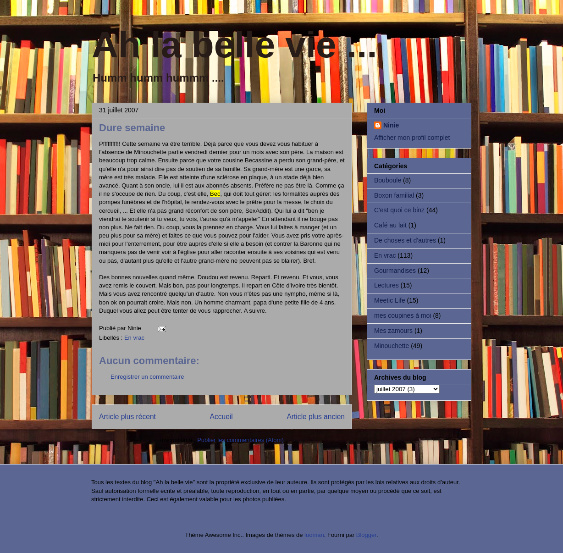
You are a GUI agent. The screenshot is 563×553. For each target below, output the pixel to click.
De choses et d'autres (405, 240)
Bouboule (387, 180)
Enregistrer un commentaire (147, 376)
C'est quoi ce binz (399, 210)
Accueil (221, 416)
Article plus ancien (316, 416)
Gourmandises (395, 270)
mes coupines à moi (402, 315)
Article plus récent (127, 416)
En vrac (134, 337)
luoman (314, 534)
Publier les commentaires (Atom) (240, 440)
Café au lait (390, 225)
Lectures (386, 285)
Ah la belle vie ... (234, 44)
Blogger (366, 534)
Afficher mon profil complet (412, 137)
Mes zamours (393, 330)
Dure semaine (132, 127)
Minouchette (391, 345)
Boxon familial (394, 195)
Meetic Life (389, 300)
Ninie (391, 125)
